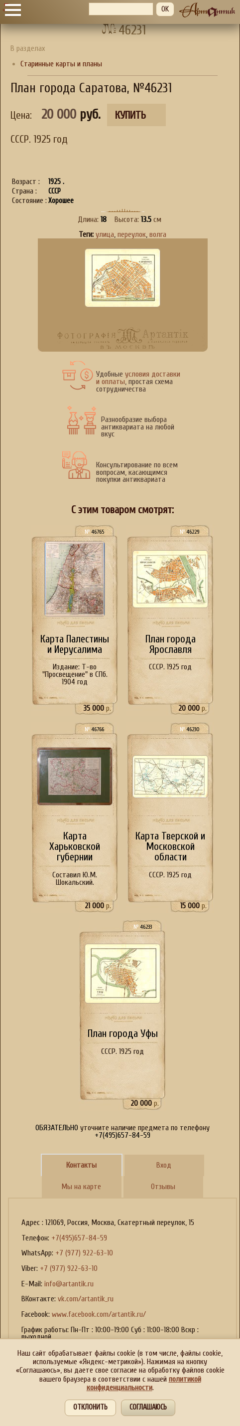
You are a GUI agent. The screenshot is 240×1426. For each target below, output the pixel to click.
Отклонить (90, 1407)
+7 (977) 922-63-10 (84, 1252)
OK (165, 8)
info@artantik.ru (69, 1283)
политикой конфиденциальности (144, 1383)
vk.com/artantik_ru (86, 1298)
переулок (132, 234)
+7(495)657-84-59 (79, 1237)
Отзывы (163, 1186)
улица (105, 234)
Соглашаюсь (148, 1407)
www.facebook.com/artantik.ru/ (99, 1314)
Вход (163, 1165)
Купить (130, 115)
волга (157, 234)
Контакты (81, 1165)
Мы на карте (81, 1186)
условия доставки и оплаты (138, 378)
